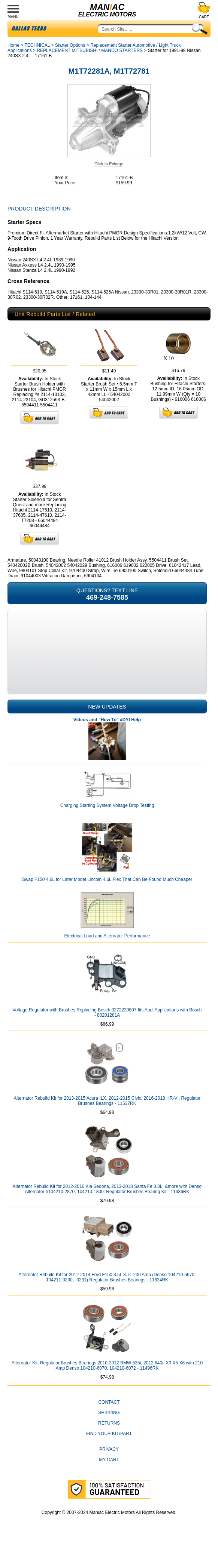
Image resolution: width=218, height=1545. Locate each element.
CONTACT (108, 1402)
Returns (109, 1423)
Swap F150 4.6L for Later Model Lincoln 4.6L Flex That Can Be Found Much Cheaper (107, 879)
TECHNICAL (37, 45)
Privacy (109, 1449)
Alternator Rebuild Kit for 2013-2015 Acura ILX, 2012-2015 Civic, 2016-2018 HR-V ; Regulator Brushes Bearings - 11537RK (107, 1101)
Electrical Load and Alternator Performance (107, 936)
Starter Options (70, 45)
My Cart (109, 1459)
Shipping (108, 1412)
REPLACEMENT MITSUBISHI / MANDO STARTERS (90, 50)
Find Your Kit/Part (109, 1433)
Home (13, 45)
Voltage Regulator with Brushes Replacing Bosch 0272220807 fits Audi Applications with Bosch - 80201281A (107, 1012)
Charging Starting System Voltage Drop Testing (107, 805)
